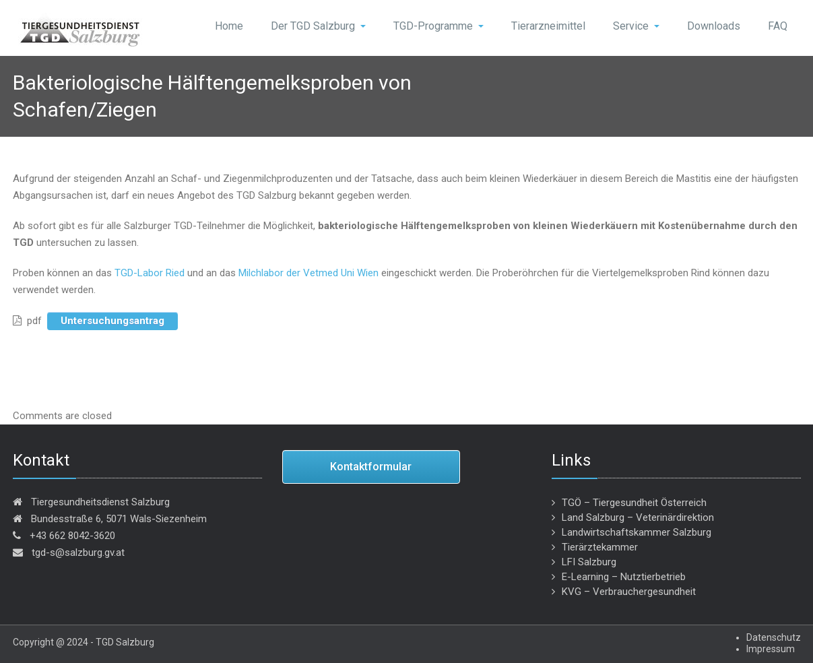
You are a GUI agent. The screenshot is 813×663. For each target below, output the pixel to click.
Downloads (713, 26)
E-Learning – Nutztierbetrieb (624, 577)
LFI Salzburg (589, 562)
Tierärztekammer (600, 547)
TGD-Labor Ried (150, 273)
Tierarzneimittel (548, 26)
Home (229, 26)
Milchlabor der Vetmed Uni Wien (308, 273)
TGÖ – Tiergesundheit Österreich (634, 503)
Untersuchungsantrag (112, 321)
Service (636, 26)
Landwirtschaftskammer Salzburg (636, 532)
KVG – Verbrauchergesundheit (629, 592)
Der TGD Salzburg (318, 26)
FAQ (777, 26)
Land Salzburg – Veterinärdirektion (638, 517)
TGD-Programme (438, 26)
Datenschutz (773, 637)
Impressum (770, 648)
